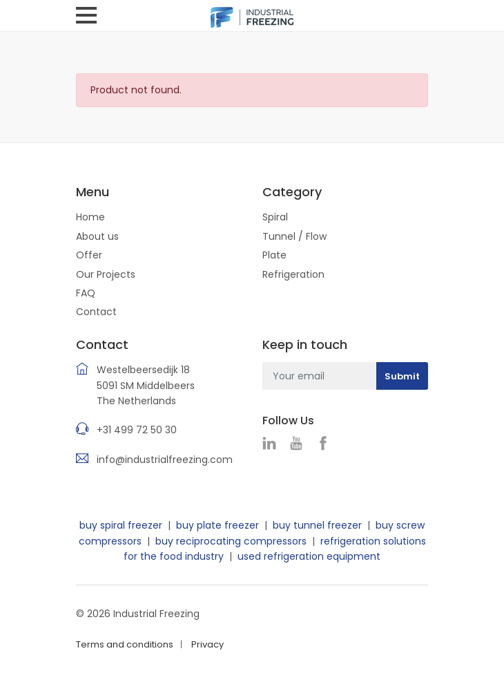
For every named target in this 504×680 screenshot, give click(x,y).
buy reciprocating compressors (231, 541)
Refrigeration (293, 274)
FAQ (85, 293)
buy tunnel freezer (317, 525)
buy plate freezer (217, 525)
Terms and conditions (124, 644)
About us (97, 236)
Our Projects (105, 274)
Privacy (207, 644)
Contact (96, 312)
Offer (89, 255)
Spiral (275, 217)
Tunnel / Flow (294, 236)
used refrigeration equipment (309, 556)
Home (90, 217)
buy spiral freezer (120, 525)
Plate (274, 255)
